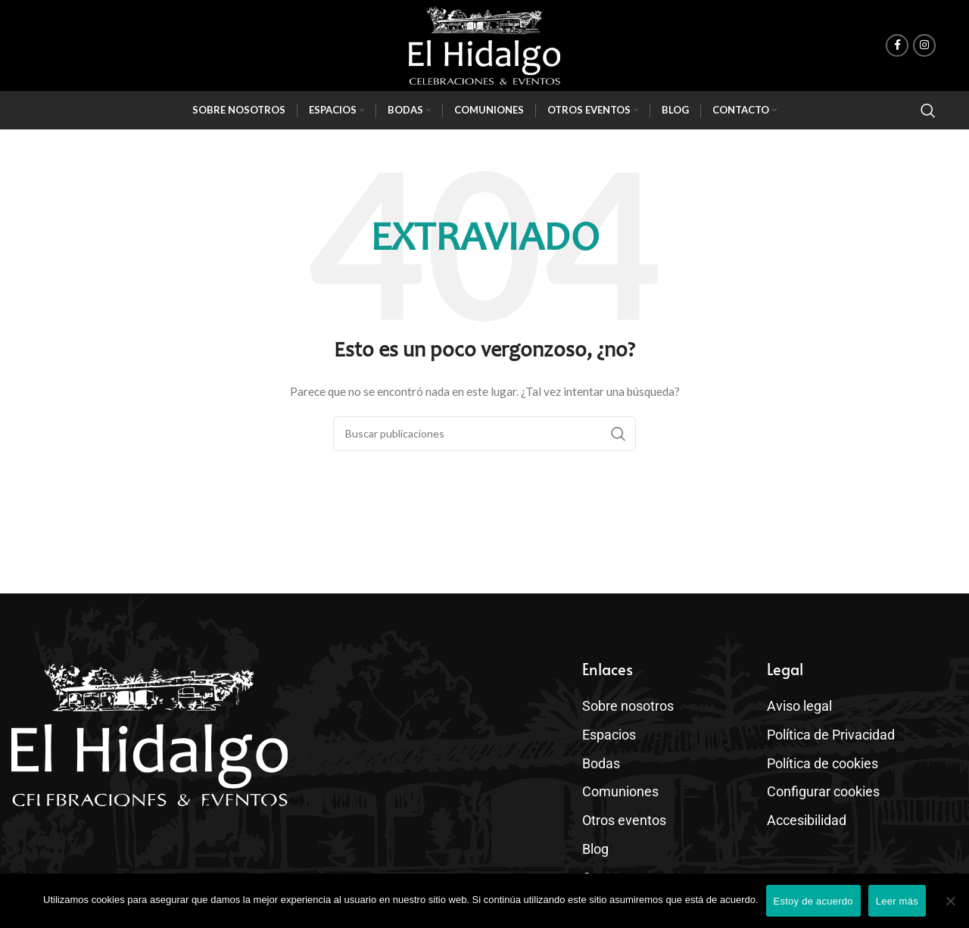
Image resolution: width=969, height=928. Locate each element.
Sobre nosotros (622, 703)
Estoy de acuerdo (813, 901)
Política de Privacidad (825, 728)
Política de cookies (817, 752)
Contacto (610, 849)
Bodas (603, 752)
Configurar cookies (817, 776)
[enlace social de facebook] (897, 45)
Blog (594, 824)
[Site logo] (484, 45)
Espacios (610, 728)
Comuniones (616, 776)
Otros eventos (622, 800)
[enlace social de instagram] (924, 45)
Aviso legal (796, 703)
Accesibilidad (802, 800)
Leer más (897, 901)
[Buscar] (928, 110)
